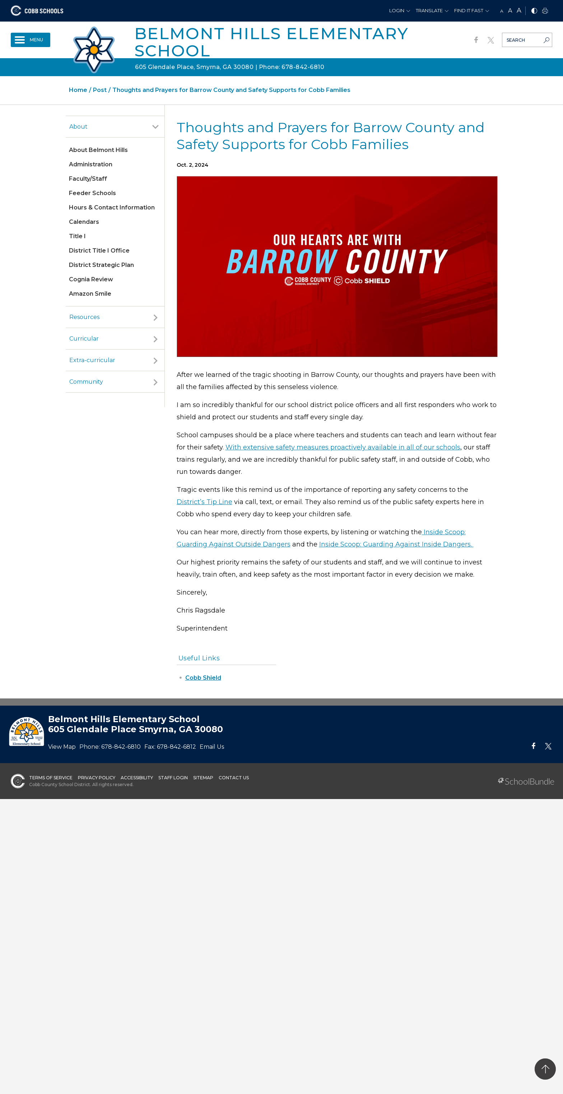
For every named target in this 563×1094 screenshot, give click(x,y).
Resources (84, 317)
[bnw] (534, 11)
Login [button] (396, 10)
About (78, 126)
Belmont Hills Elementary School (271, 41)
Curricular (84, 338)
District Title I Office (99, 250)
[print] (545, 11)
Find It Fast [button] (468, 10)
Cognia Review (91, 279)
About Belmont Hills (98, 150)
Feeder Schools (92, 193)
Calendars (84, 221)
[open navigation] (30, 40)
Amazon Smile (90, 293)
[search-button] (546, 41)
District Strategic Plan (101, 265)
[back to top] (545, 1069)
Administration (90, 164)
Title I (77, 236)
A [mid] (510, 10)
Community (86, 381)
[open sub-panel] (155, 127)
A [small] (501, 11)
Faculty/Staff (88, 178)
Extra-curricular (92, 360)
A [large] (519, 10)
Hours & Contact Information (112, 207)
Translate (429, 10)
